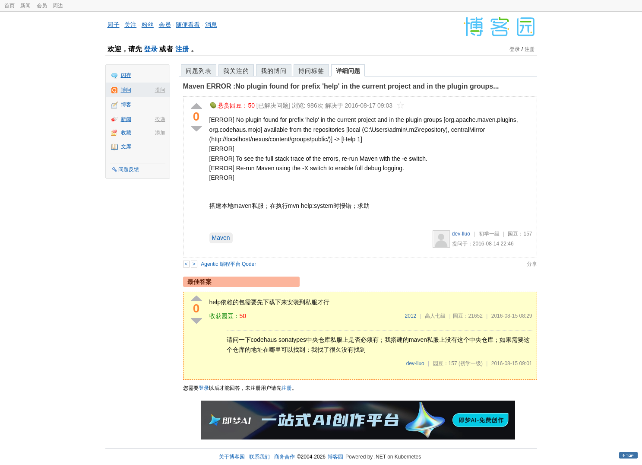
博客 (126, 105)
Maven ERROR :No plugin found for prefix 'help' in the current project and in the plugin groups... (341, 86)
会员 (42, 6)
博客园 (335, 457)
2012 (411, 316)
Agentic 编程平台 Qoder (228, 264)
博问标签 (311, 70)
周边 (58, 6)
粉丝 (148, 24)
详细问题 (348, 70)
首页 (9, 6)
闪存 (126, 75)
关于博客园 (232, 457)
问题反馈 (128, 169)
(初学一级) (471, 363)
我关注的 (236, 70)
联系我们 (259, 457)
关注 (130, 24)
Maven (221, 237)
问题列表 (199, 70)
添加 (160, 133)
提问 (160, 90)
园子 (114, 24)
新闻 (25, 6)
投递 (160, 119)
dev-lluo (461, 234)
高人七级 (435, 316)
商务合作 (284, 457)
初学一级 (489, 234)
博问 (126, 90)
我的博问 (274, 70)
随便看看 (188, 24)
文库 (126, 146)
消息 (211, 24)
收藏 (126, 133)
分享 (532, 264)
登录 (151, 49)
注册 (182, 49)
